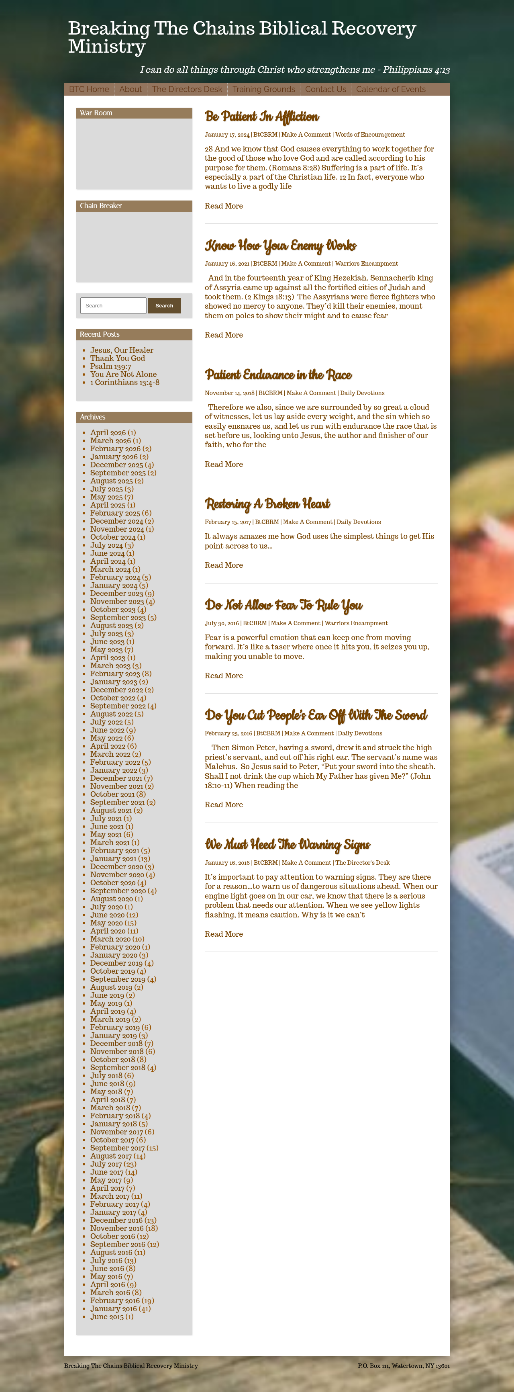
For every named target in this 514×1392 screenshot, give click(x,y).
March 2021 (110, 842)
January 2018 (113, 1123)
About (130, 89)
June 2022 (107, 730)
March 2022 (110, 754)
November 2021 (116, 786)
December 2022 (116, 689)
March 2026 (110, 440)
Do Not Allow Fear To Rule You (283, 606)
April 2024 (108, 561)
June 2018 (107, 1083)
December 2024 (116, 521)
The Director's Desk (362, 862)
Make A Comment (306, 134)
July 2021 (106, 818)
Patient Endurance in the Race (278, 375)
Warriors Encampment (366, 263)
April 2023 (108, 657)
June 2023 (107, 641)
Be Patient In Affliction (261, 117)
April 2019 (107, 1011)
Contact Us (325, 89)
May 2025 (106, 497)
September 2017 (117, 1147)
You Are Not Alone (123, 374)
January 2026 (114, 456)
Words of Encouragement (370, 134)
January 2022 (113, 770)
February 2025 (115, 513)
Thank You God (117, 358)
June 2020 (107, 914)
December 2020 (116, 866)
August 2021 (111, 810)
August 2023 (111, 625)
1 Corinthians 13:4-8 (125, 382)
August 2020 (111, 898)
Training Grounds (264, 89)
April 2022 (107, 746)
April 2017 (107, 1188)
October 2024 (113, 537)
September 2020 (118, 890)
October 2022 (112, 697)
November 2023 (117, 601)
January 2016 (113, 1308)
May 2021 (106, 834)
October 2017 (112, 1139)
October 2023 (113, 609)
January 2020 (113, 955)
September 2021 (117, 802)
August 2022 (111, 714)
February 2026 (115, 448)
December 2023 (116, 593)
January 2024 (113, 585)
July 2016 (106, 1260)
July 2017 (106, 1164)
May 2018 (106, 1091)
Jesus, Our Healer (121, 350)
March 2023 (110, 665)
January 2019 (113, 1035)
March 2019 (110, 1019)
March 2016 (110, 1292)
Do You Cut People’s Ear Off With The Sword (315, 716)
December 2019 (116, 963)
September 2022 (118, 705)
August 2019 (111, 987)
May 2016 (106, 1276)
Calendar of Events (391, 89)
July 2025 (106, 488)
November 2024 (117, 529)
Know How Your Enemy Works (280, 246)
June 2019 (107, 995)
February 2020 (115, 947)
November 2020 (117, 874)
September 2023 (118, 617)
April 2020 (108, 931)
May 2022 (106, 738)
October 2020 (113, 882)
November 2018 (117, 1051)
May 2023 (106, 649)
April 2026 (108, 432)
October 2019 (112, 971)
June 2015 (107, 1316)
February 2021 (114, 850)
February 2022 (115, 762)
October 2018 (112, 1059)
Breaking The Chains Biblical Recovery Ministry (242, 37)
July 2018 (106, 1075)
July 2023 (106, 633)
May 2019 (106, 1003)
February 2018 (115, 1115)
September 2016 (118, 1244)
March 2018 (110, 1107)
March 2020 (110, 939)
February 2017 (114, 1204)
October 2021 (112, 794)
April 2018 (107, 1099)
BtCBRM (265, 134)
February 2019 (115, 1027)
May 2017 (106, 1180)
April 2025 (108, 505)
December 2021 (116, 778)
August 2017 (111, 1156)
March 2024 (110, 569)
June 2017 (107, 1172)
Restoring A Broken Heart (267, 504)
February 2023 (115, 673)
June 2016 (107, 1268)
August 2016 (111, 1252)
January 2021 (113, 858)
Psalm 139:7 (110, 366)
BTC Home (89, 89)
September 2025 (118, 472)
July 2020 (106, 906)
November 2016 (117, 1228)
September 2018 (117, 1067)
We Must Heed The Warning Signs (287, 845)
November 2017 (116, 1131)
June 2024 (107, 553)
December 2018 (116, 1043)
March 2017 (110, 1196)
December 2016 (116, 1220)
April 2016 (107, 1284)
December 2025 (116, 464)
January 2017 (113, 1212)
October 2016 (112, 1236)
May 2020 (106, 922)
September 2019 (117, 979)
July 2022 (106, 722)
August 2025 (111, 480)
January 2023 (113, 681)
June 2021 (107, 826)
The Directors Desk (187, 89)
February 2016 (115, 1300)
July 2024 (106, 545)
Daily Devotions (362, 393)
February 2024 (115, 577)
